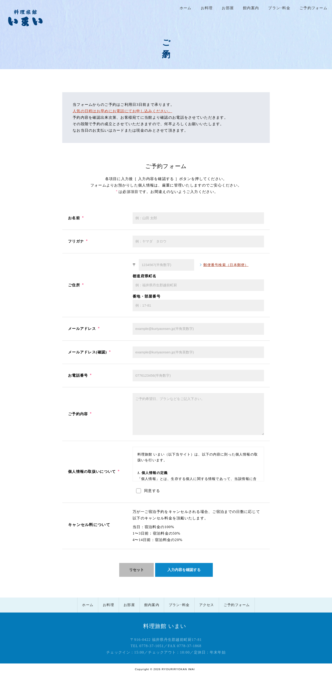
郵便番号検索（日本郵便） (225, 265)
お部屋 (228, 8)
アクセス (206, 605)
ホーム (186, 8)
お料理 (207, 8)
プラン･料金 (279, 8)
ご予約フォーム (313, 8)
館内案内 (251, 8)
